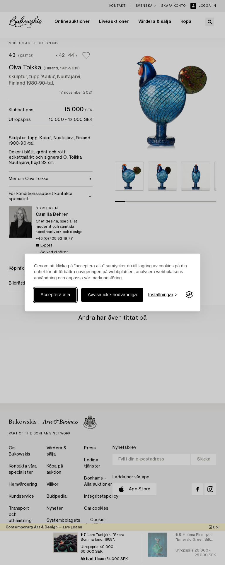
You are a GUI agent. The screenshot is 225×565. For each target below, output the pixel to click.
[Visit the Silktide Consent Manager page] (189, 295)
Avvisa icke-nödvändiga (112, 294)
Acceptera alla (55, 294)
